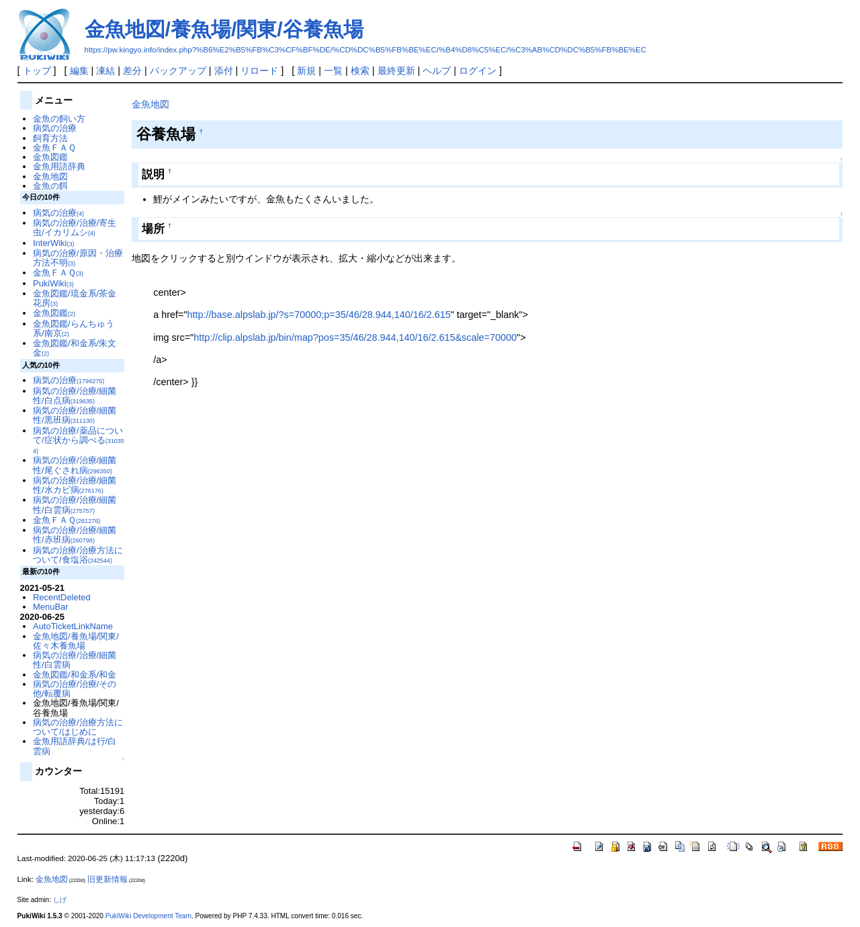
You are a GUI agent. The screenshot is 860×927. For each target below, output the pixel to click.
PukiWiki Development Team (148, 916)
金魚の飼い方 (59, 119)
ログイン (478, 70)
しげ (60, 899)
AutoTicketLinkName (73, 626)
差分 (132, 70)
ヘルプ (437, 70)
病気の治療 (55, 128)
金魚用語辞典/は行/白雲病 (74, 746)
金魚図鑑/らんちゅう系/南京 (73, 328)
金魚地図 (150, 104)
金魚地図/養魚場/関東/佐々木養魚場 (76, 641)
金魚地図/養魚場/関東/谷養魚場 (224, 29)
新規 (306, 70)
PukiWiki (53, 283)
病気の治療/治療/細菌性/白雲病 (74, 504)
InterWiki (53, 243)
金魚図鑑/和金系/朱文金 (74, 348)
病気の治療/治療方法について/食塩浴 (78, 555)
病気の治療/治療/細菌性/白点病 (74, 395)
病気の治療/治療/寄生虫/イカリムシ (74, 227)
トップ (37, 70)
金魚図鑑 (50, 157)
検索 (360, 70)
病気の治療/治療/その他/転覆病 (74, 688)
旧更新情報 (107, 879)
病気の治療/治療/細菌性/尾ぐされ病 (74, 465)
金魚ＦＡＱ (54, 148)
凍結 (105, 70)
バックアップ (178, 70)
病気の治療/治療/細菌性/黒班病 (74, 415)
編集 (79, 70)
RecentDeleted (62, 597)
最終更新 (396, 70)
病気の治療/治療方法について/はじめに (78, 727)
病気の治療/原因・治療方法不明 (78, 258)
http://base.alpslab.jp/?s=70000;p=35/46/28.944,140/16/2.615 (319, 314)
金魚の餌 (50, 186)
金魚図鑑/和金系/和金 (74, 675)
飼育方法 (50, 138)
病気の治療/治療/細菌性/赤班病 (74, 535)
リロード (259, 70)
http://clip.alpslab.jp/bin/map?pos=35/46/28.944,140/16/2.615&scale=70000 (355, 337)
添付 (223, 70)
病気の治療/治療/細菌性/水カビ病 (74, 485)
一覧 (333, 70)
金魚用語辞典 (59, 166)
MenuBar (51, 607)
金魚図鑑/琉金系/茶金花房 (74, 298)
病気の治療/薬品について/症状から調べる (78, 440)
